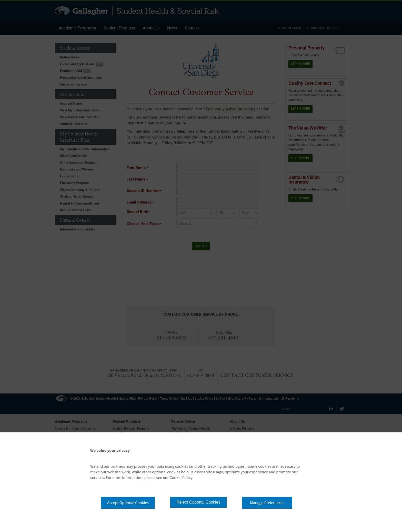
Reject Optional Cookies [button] (198, 502)
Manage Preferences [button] (267, 503)
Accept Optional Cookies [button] (128, 503)
